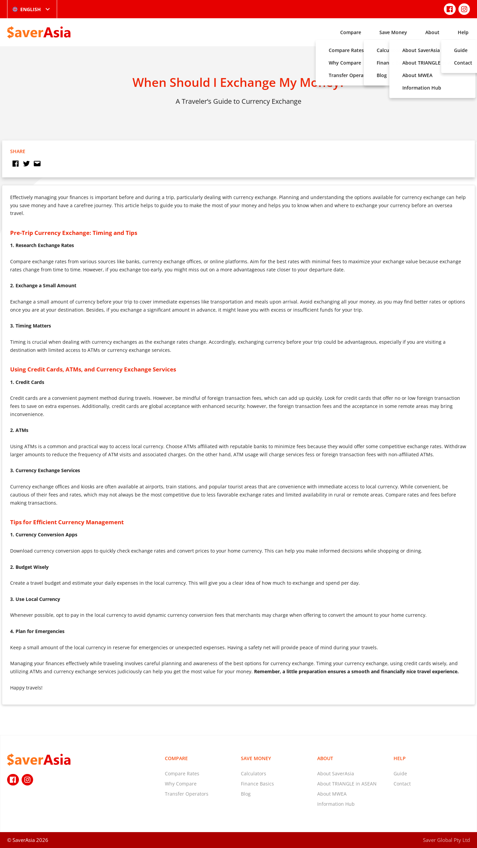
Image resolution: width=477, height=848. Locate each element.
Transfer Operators (186, 794)
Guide (400, 773)
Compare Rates (182, 773)
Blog (246, 794)
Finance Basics (257, 783)
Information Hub (336, 804)
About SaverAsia (335, 773)
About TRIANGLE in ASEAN (347, 783)
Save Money (393, 32)
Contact (402, 783)
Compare (350, 32)
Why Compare (181, 783)
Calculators (253, 773)
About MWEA (332, 794)
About (432, 32)
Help (463, 32)
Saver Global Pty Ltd (446, 840)
